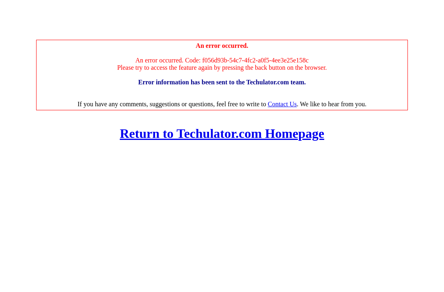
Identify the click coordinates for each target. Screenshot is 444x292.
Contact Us (282, 104)
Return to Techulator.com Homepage (222, 133)
